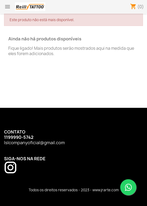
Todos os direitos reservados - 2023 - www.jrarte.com (74, 190)
